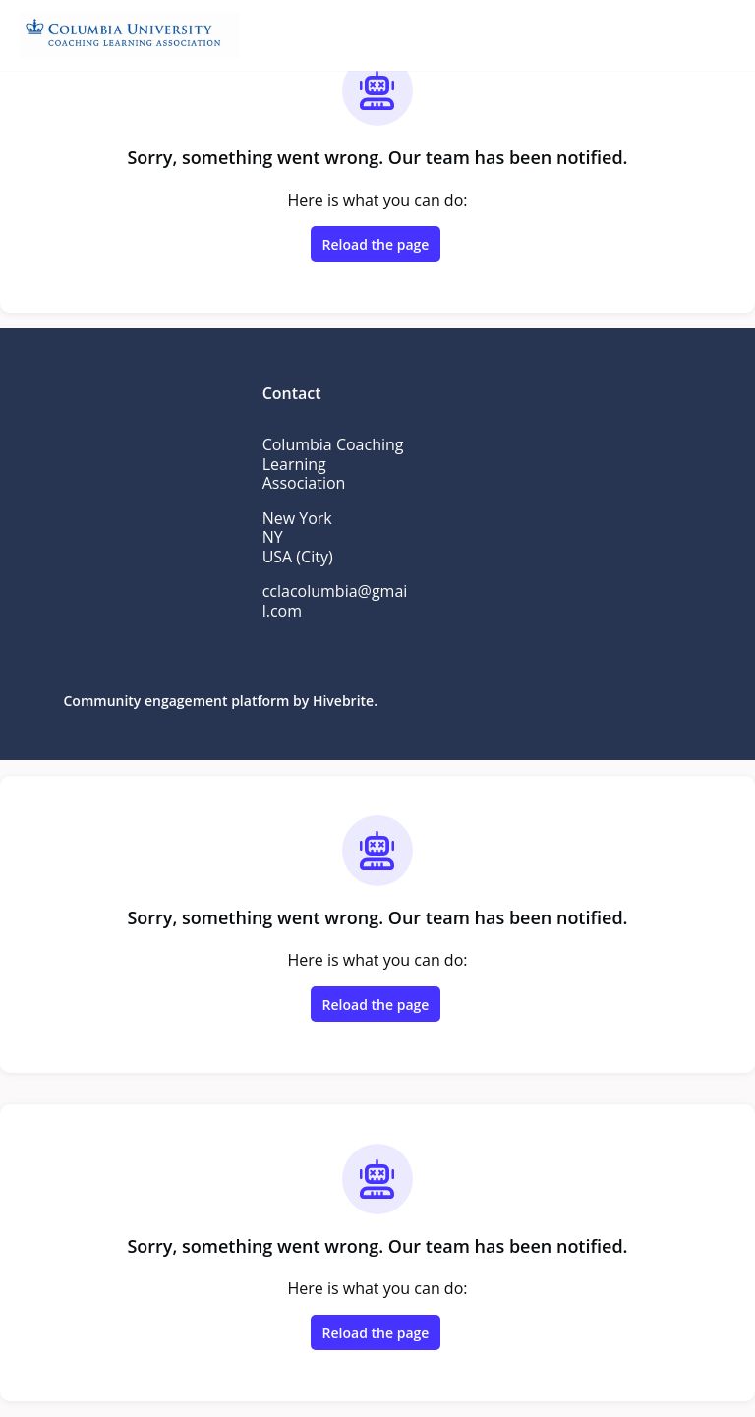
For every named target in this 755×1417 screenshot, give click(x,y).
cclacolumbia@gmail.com (335, 600)
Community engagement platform (177, 700)
